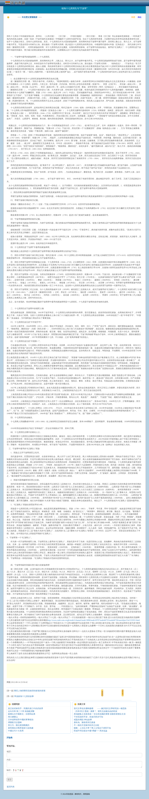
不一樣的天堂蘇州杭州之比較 (86, 725)
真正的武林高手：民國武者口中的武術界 (25, 708)
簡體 (133, 17)
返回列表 (10, 787)
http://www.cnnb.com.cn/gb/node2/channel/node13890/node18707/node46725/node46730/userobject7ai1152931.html (94, 620)
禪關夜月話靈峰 (15, 722)
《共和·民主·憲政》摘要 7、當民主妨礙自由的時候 (95, 711)
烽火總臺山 (13, 717)
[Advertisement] (51, 26)
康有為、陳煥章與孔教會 (84, 722)
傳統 (139, 17)
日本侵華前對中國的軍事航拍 (20, 720)
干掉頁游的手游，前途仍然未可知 (88, 717)
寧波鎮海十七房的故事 (24, 696)
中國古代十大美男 (16, 731)
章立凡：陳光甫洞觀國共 (18, 725)
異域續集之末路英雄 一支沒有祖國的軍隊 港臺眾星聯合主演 (99, 714)
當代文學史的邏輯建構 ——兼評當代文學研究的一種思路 (100, 708)
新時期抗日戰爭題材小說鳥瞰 (20, 728)
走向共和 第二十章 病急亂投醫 (21, 711)
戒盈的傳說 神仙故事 (83, 720)
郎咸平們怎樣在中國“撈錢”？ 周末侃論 (90, 731)
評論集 (10, 738)
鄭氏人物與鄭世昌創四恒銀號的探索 (29, 691)
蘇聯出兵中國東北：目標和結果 (21, 714)
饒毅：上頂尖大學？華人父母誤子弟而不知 (92, 728)
